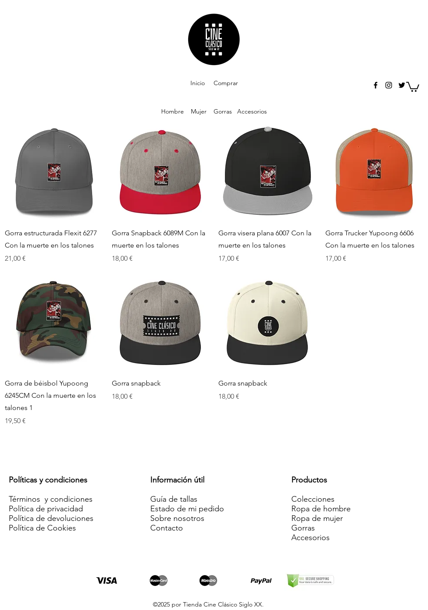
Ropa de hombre (321, 509)
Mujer (199, 111)
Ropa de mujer (317, 518)
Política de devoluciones (51, 518)
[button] (412, 86)
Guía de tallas (173, 499)
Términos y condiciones (51, 499)
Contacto (166, 528)
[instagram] (388, 85)
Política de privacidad (46, 509)
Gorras (223, 111)
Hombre (172, 111)
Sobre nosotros (177, 518)
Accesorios (250, 111)
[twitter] (401, 85)
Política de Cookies (42, 528)
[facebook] (375, 85)
